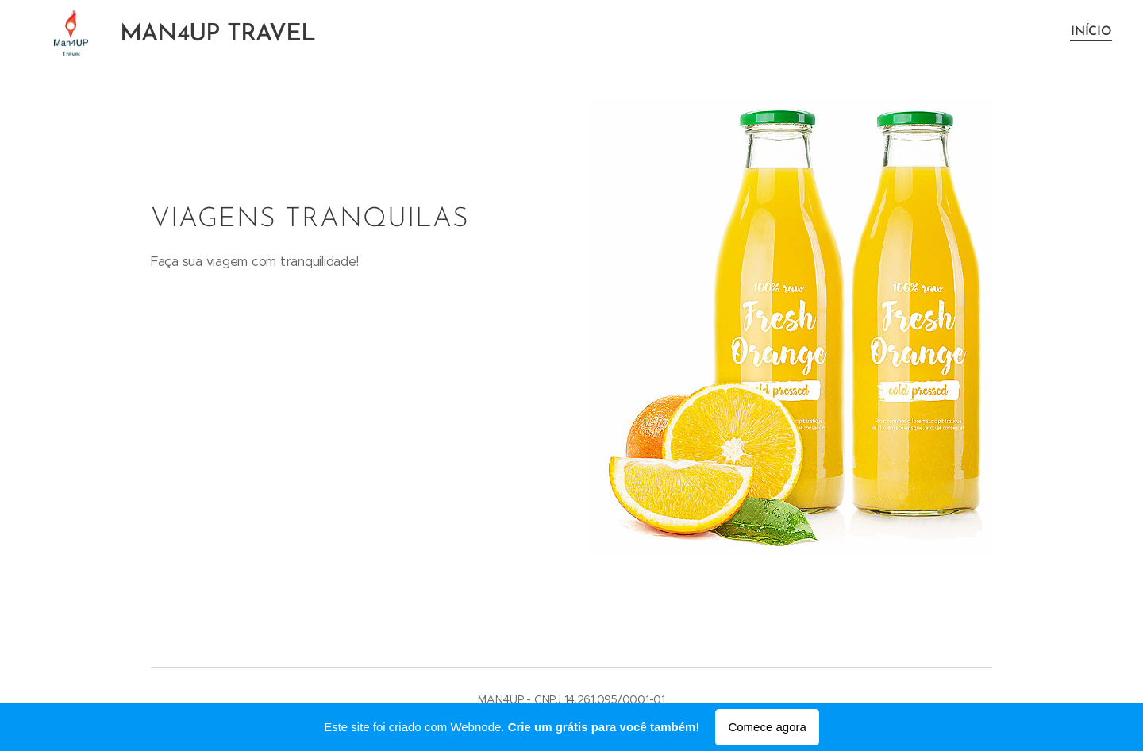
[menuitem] (1089, 32)
